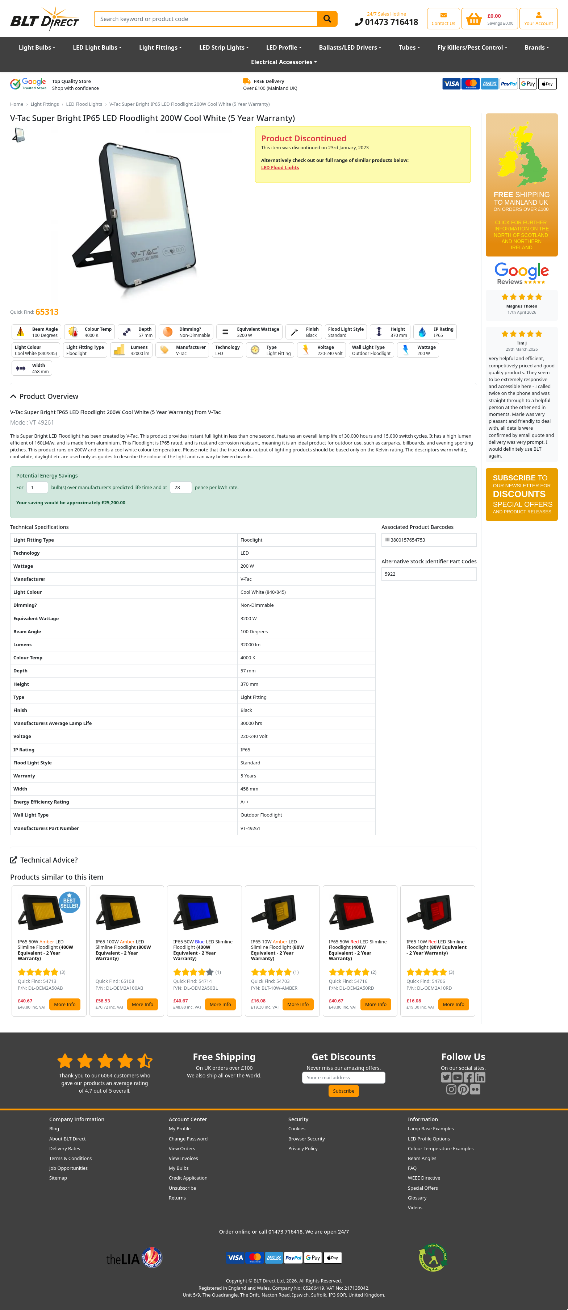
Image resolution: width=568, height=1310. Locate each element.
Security (298, 1119)
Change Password (188, 1138)
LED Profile (281, 47)
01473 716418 (386, 22)
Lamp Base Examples (431, 1128)
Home (16, 104)
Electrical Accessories (282, 62)
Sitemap (58, 1178)
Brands (535, 47)
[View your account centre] (538, 18)
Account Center (188, 1119)
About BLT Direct (67, 1138)
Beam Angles (422, 1158)
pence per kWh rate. (217, 487)
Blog (54, 1128)
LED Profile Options (429, 1138)
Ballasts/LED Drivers (348, 47)
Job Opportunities (68, 1168)
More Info (64, 1004)
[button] (471, 951)
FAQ (412, 1168)
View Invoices (183, 1158)
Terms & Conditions (70, 1158)
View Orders (182, 1148)
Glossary (417, 1197)
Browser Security (306, 1138)
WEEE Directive (424, 1178)
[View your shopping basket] (490, 18)
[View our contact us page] (443, 18)
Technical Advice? (44, 860)
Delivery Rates (64, 1148)
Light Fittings (158, 47)
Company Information (76, 1119)
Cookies (296, 1128)
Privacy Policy (303, 1148)
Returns (177, 1197)
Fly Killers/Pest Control (470, 47)
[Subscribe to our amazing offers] (343, 1078)
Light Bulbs (35, 47)
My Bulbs (179, 1168)
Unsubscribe (182, 1188)
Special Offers (423, 1188)
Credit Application (188, 1178)
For (20, 487)
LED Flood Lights (84, 104)
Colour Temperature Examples (441, 1148)
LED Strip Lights (222, 47)
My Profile (180, 1128)
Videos (415, 1207)
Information (423, 1119)
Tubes (407, 47)
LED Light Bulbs (95, 47)
